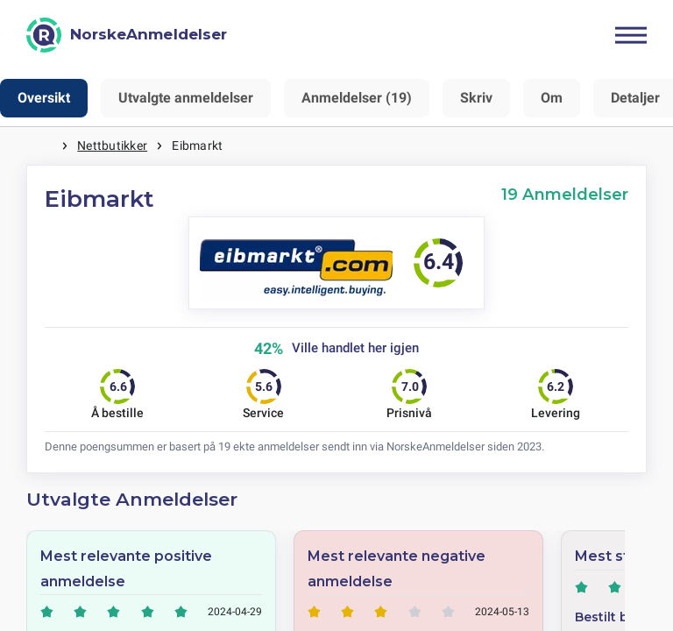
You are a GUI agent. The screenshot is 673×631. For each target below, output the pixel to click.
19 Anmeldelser (564, 194)
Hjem (44, 146)
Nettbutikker (112, 145)
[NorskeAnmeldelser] (126, 35)
